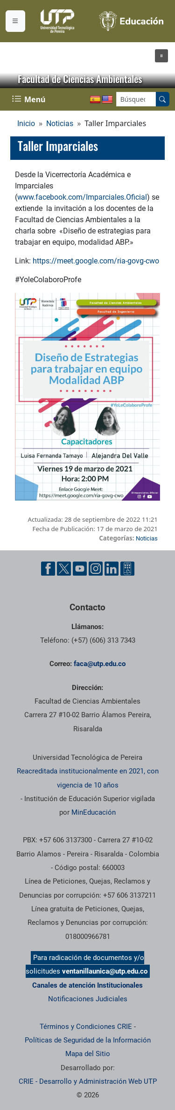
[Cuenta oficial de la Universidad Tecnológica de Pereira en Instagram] (96, 569)
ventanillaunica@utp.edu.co (104, 971)
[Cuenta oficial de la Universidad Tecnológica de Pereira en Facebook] (48, 569)
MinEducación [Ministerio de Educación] (93, 812)
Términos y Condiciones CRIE (86, 1026)
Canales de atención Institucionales (87, 985)
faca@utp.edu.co (100, 664)
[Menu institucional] (15, 21)
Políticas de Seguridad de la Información (88, 1040)
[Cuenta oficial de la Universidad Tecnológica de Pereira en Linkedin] (112, 569)
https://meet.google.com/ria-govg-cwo (96, 260)
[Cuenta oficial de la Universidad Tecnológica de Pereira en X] (64, 569)
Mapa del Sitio (87, 1054)
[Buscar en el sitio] (162, 99)
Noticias (59, 123)
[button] (161, 55)
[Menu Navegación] (30, 99)
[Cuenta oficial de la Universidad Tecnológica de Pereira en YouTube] (80, 569)
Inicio (26, 123)
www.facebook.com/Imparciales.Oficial (82, 197)
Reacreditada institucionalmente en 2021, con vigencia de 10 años (88, 778)
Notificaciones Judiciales (87, 999)
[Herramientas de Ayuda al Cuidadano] (127, 569)
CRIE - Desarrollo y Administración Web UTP (88, 1081)
